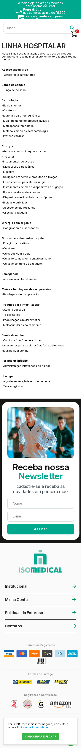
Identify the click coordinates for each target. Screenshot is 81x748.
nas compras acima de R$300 (44, 11)
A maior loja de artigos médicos (40, 4)
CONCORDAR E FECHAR (40, 736)
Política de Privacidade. (33, 727)
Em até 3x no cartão (44, 17)
